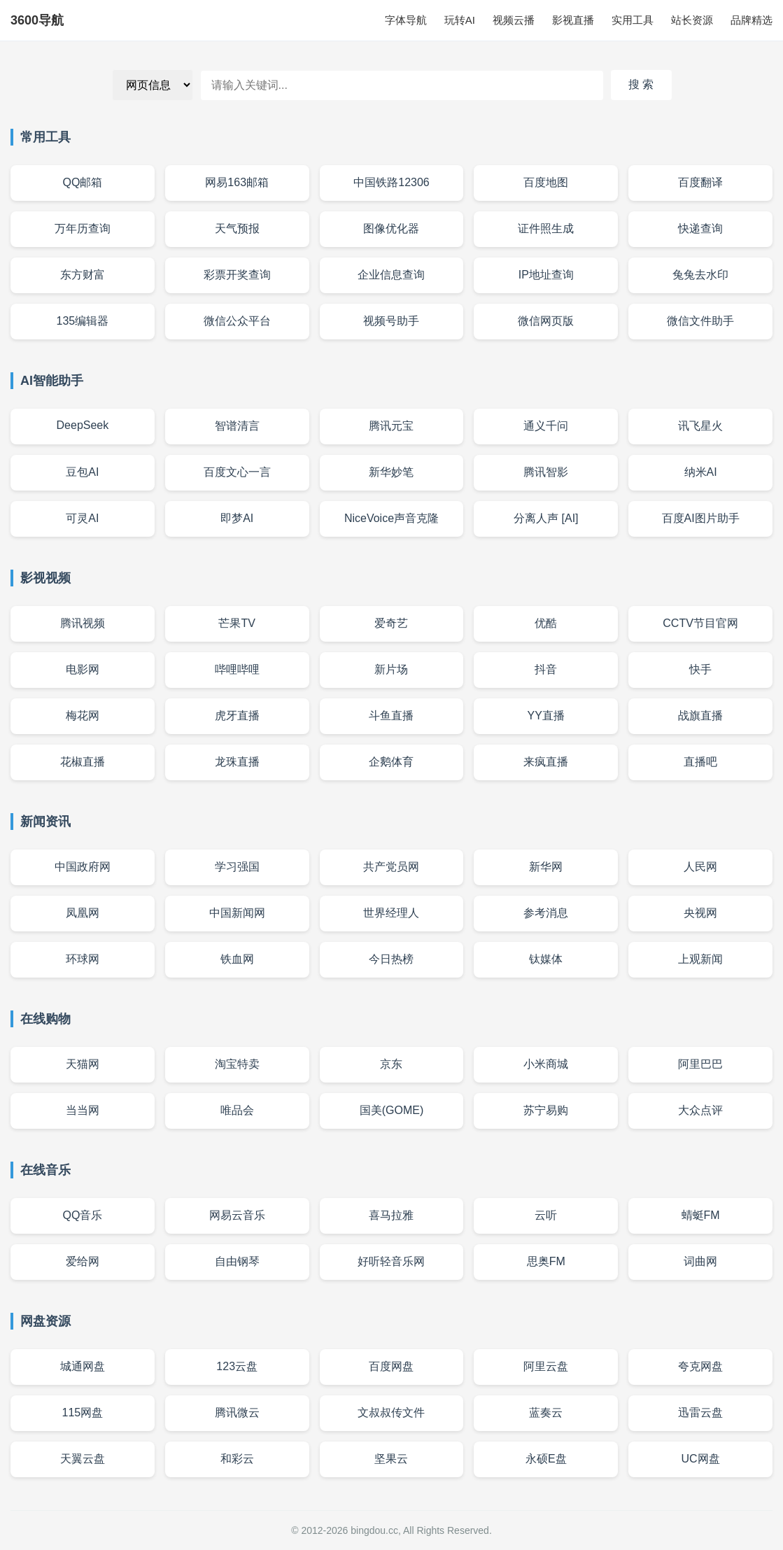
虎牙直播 (237, 715)
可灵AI (82, 518)
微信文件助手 (700, 321)
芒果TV (236, 623)
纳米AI (700, 472)
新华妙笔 (391, 472)
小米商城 (545, 1064)
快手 (700, 669)
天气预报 (237, 228)
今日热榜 (391, 959)
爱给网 (82, 1261)
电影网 (82, 669)
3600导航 (37, 20)
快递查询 (700, 228)
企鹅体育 (391, 762)
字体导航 (406, 20)
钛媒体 (546, 959)
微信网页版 (546, 321)
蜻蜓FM (701, 1215)
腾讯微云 (237, 1412)
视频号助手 (391, 321)
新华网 (546, 867)
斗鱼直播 (391, 715)
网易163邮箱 (237, 182)
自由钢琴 (237, 1261)
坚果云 (391, 1459)
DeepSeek (83, 425)
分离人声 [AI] (546, 518)
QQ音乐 (82, 1215)
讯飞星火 (700, 426)
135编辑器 (83, 321)
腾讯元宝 (391, 426)
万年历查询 (83, 228)
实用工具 (633, 20)
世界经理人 (391, 913)
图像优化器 (391, 228)
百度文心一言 (237, 472)
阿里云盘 (545, 1366)
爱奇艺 (391, 623)
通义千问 (545, 426)
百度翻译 (700, 182)
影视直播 (573, 20)
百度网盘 (391, 1366)
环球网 (82, 959)
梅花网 (82, 715)
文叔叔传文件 (391, 1412)
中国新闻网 (237, 913)
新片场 (391, 669)
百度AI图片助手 (701, 518)
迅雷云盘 (700, 1412)
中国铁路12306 (391, 182)
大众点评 (700, 1110)
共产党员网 (391, 867)
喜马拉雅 (391, 1215)
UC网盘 (701, 1459)
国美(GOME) (392, 1110)
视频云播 (514, 20)
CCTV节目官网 (700, 623)
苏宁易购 (545, 1110)
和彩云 (237, 1459)
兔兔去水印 (700, 275)
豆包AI (82, 472)
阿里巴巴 (700, 1064)
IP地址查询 (546, 275)
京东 (391, 1064)
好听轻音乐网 (391, 1261)
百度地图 (545, 182)
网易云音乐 (237, 1215)
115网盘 (83, 1412)
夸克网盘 (700, 1366)
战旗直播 (700, 715)
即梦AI (236, 518)
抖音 (546, 669)
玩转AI (459, 20)
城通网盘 (82, 1366)
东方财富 (82, 275)
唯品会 (237, 1110)
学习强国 (237, 867)
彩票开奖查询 (237, 275)
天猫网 (82, 1064)
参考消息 (545, 913)
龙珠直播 (237, 762)
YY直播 (546, 715)
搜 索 (641, 84)
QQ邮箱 (82, 182)
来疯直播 (545, 762)
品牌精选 (752, 20)
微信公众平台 (237, 321)
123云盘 (237, 1366)
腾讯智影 (545, 472)
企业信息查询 (391, 275)
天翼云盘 (82, 1459)
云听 (546, 1215)
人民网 (700, 867)
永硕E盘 (546, 1459)
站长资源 (692, 20)
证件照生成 (546, 228)
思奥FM (546, 1261)
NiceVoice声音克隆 (391, 518)
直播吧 (700, 762)
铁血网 (237, 959)
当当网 (82, 1110)
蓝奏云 (546, 1412)
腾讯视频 (82, 623)
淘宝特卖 (237, 1064)
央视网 (700, 913)
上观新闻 (700, 959)
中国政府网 (83, 867)
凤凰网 (82, 913)
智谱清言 (237, 426)
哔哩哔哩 (237, 669)
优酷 (546, 623)
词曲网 (700, 1261)
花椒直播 (82, 762)
